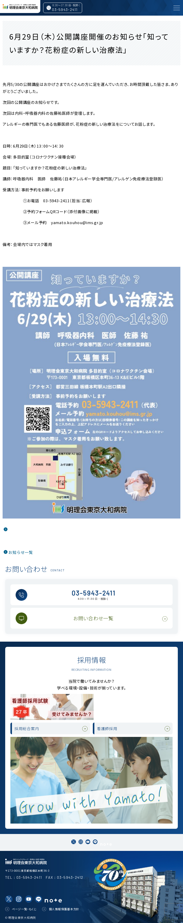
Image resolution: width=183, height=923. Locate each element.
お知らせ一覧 (20, 552)
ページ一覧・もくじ (24, 909)
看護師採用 (107, 728)
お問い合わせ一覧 (93, 618)
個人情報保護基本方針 (64, 909)
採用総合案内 (27, 728)
